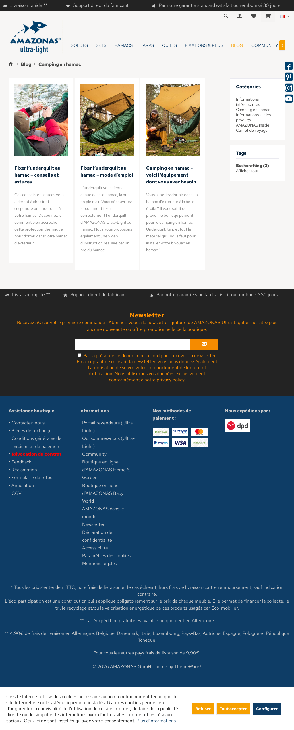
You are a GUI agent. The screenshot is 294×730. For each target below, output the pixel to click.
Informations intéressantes (248, 102)
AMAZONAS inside (252, 125)
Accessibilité (95, 548)
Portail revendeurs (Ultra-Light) (108, 427)
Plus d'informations (156, 721)
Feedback (21, 462)
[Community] (264, 45)
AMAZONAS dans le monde (103, 513)
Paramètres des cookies (106, 556)
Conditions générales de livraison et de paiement (36, 442)
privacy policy (170, 380)
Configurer (267, 708)
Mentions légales (99, 563)
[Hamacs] (123, 45)
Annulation (22, 485)
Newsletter (93, 524)
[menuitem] (268, 16)
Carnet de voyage (252, 130)
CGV (16, 493)
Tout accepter (233, 708)
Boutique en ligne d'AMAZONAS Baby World (102, 493)
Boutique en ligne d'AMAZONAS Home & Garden (106, 469)
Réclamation (24, 470)
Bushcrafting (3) (252, 165)
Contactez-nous (28, 423)
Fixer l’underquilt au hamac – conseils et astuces (37, 175)
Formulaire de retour (32, 477)
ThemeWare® (188, 667)
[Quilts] (169, 45)
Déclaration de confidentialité (97, 536)
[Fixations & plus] (204, 45)
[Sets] (101, 45)
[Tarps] (147, 45)
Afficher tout (247, 170)
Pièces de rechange (31, 431)
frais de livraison (104, 587)
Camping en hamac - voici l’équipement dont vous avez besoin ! (172, 175)
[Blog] (237, 45)
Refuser (203, 708)
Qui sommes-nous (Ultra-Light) (108, 442)
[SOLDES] (79, 45)
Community (94, 454)
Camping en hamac (253, 109)
